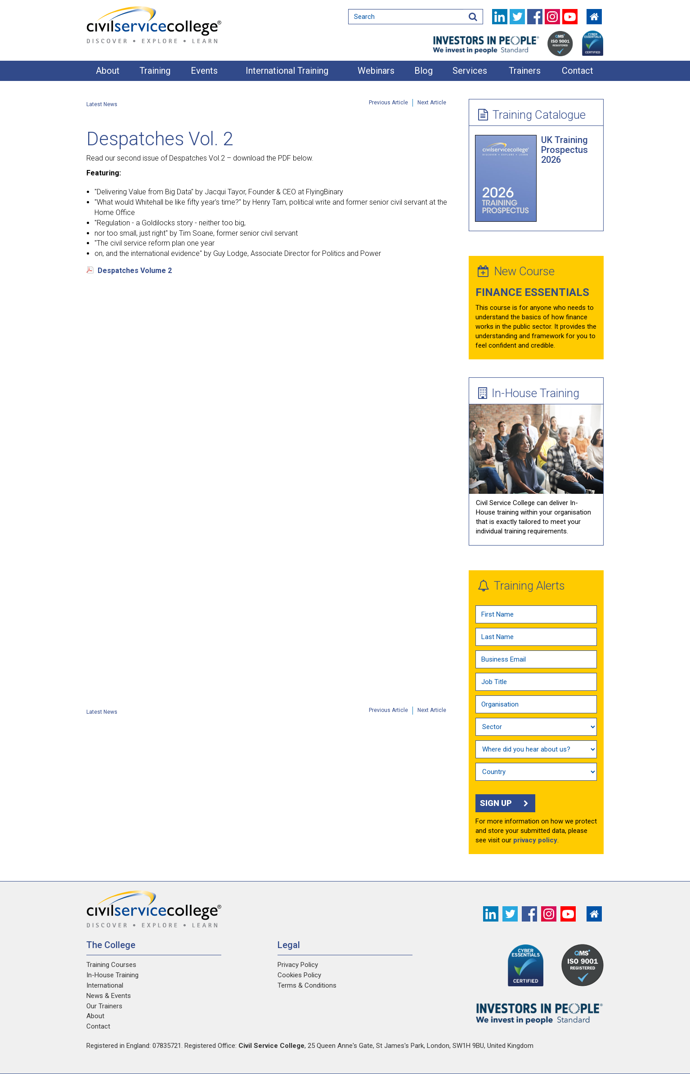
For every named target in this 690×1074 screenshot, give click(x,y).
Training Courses (111, 965)
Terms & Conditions (307, 985)
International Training (287, 70)
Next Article (431, 102)
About (108, 70)
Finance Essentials (532, 292)
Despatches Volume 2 (135, 270)
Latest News (101, 104)
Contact (577, 70)
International (104, 985)
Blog (423, 70)
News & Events (108, 996)
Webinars (376, 70)
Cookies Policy (299, 975)
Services (470, 70)
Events (204, 70)
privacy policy (535, 840)
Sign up (505, 803)
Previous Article (388, 102)
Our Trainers (104, 1006)
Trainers (525, 70)
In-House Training (528, 393)
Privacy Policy (298, 965)
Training (154, 70)
